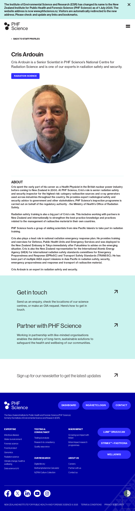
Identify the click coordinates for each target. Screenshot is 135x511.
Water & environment (13, 439)
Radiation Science (25, 76)
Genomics (8, 452)
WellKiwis (114, 454)
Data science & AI (11, 468)
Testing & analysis (41, 438)
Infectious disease (11, 435)
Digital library (39, 464)
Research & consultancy (44, 442)
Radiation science (11, 457)
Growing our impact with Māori (78, 436)
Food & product (10, 448)
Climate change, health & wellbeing (14, 462)
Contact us (72, 472)
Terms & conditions (91, 504)
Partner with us (74, 468)
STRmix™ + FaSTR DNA (114, 443)
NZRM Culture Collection (44, 472)
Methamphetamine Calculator (46, 468)
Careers (71, 464)
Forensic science (11, 443)
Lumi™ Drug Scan (114, 431)
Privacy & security (114, 504)
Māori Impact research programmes (77, 443)
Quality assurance (42, 446)
